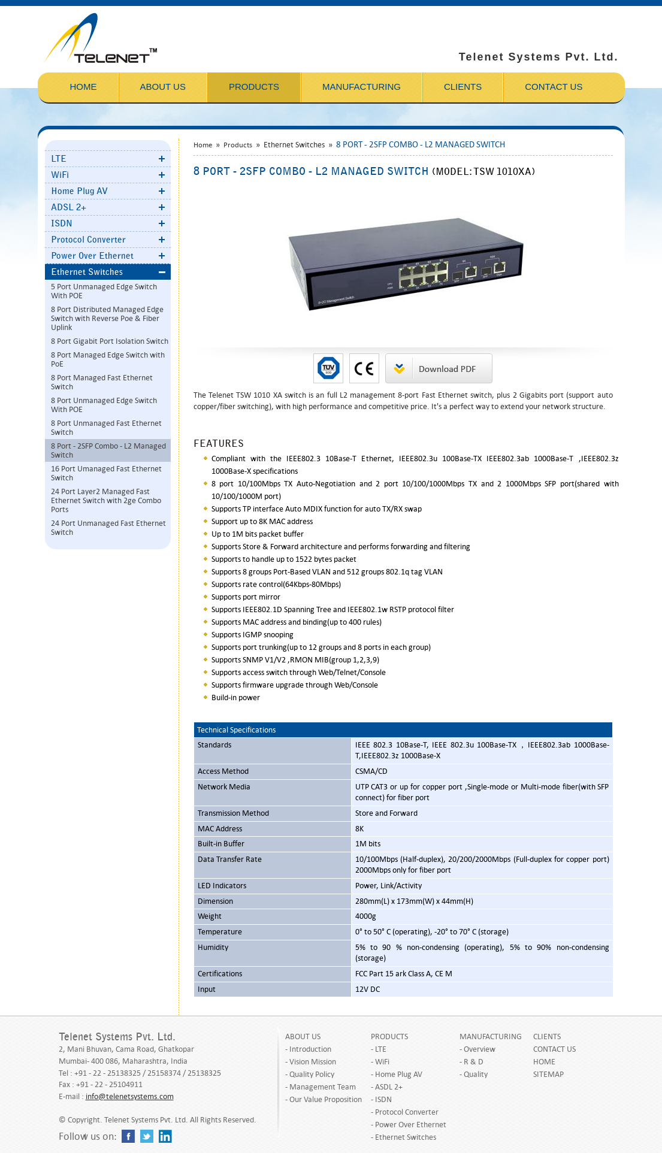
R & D (473, 1061)
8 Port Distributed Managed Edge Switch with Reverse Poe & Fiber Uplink (107, 318)
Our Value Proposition (325, 1099)
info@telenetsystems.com (130, 1096)
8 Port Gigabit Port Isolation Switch (109, 341)
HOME (544, 1061)
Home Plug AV (79, 191)
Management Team (322, 1086)
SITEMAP (548, 1074)
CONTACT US (554, 1049)
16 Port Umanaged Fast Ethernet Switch (106, 473)
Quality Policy (311, 1074)
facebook (128, 1136)
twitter (147, 1136)
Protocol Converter (88, 239)
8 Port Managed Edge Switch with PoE (108, 359)
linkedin (165, 1136)
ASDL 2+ (389, 1086)
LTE (58, 158)
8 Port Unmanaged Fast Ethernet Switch (106, 428)
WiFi (60, 175)
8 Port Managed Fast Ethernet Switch (102, 382)
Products (237, 145)
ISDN (61, 223)
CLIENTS (547, 1036)
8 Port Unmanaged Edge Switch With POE (104, 405)
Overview (479, 1049)
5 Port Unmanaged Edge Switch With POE (104, 291)
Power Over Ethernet (92, 255)
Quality (476, 1074)
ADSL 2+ (68, 207)
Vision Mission (312, 1061)
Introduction (310, 1049)
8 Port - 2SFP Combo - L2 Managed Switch (108, 450)
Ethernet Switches (87, 272)
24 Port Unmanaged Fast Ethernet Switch (108, 528)
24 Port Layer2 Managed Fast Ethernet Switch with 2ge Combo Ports (106, 500)
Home (203, 145)
